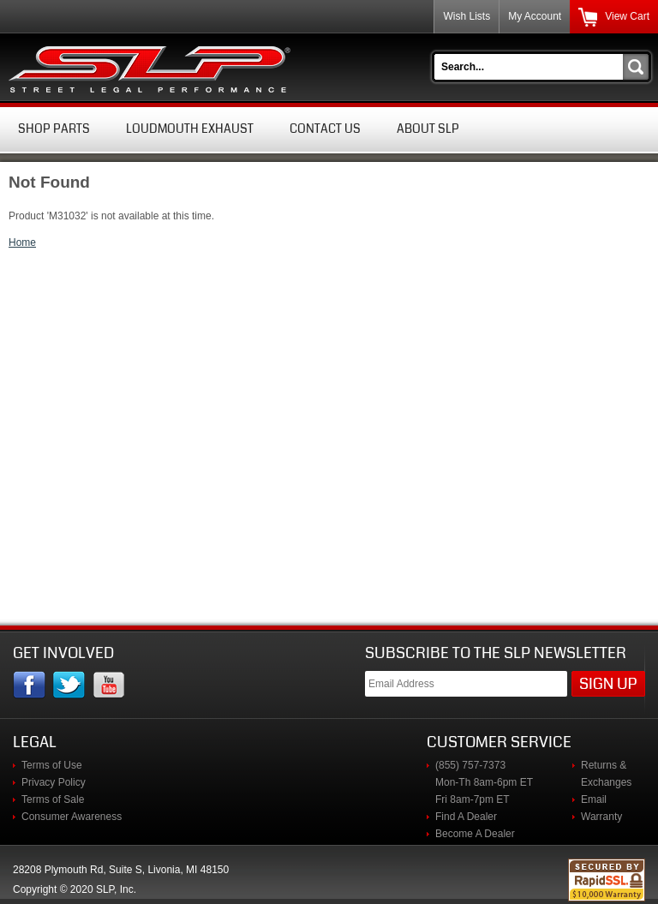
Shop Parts (54, 128)
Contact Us (325, 128)
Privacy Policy (53, 782)
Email (594, 799)
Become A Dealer (475, 834)
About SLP (428, 128)
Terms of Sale (52, 799)
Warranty (601, 817)
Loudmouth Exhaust (190, 128)
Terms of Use (51, 765)
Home (22, 242)
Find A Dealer (466, 817)
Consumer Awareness (71, 817)
